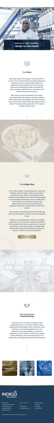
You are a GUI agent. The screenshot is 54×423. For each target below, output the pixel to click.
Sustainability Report (7, 406)
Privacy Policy (5, 402)
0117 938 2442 (23, 406)
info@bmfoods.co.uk (25, 408)
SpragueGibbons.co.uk (21, 414)
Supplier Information (7, 408)
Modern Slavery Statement (8, 404)
